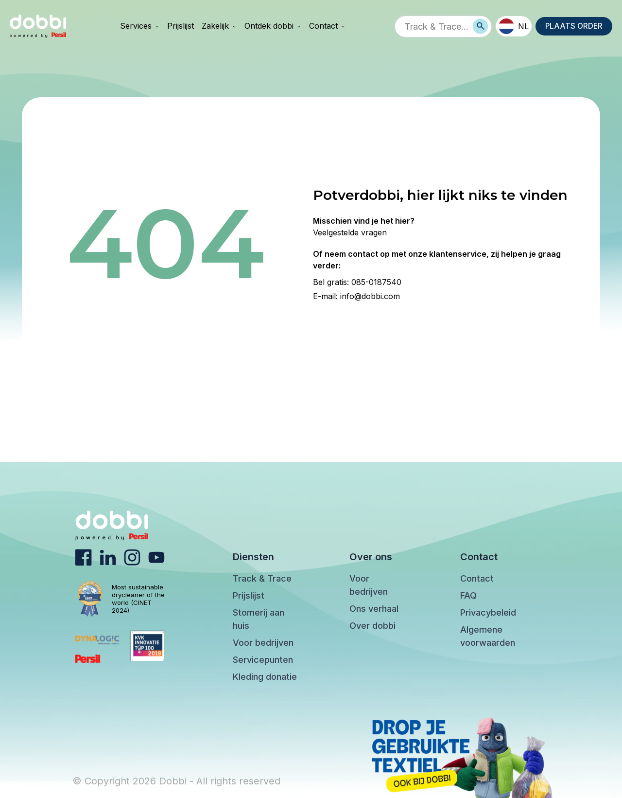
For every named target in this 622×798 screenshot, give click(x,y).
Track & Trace (262, 578)
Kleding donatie (265, 677)
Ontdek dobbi (272, 26)
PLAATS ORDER (573, 26)
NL (512, 26)
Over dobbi (372, 626)
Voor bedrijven (263, 643)
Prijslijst (180, 26)
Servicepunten (263, 660)
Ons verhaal (373, 608)
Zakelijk (218, 26)
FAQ (468, 595)
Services (139, 26)
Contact (327, 26)
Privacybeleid (488, 612)
